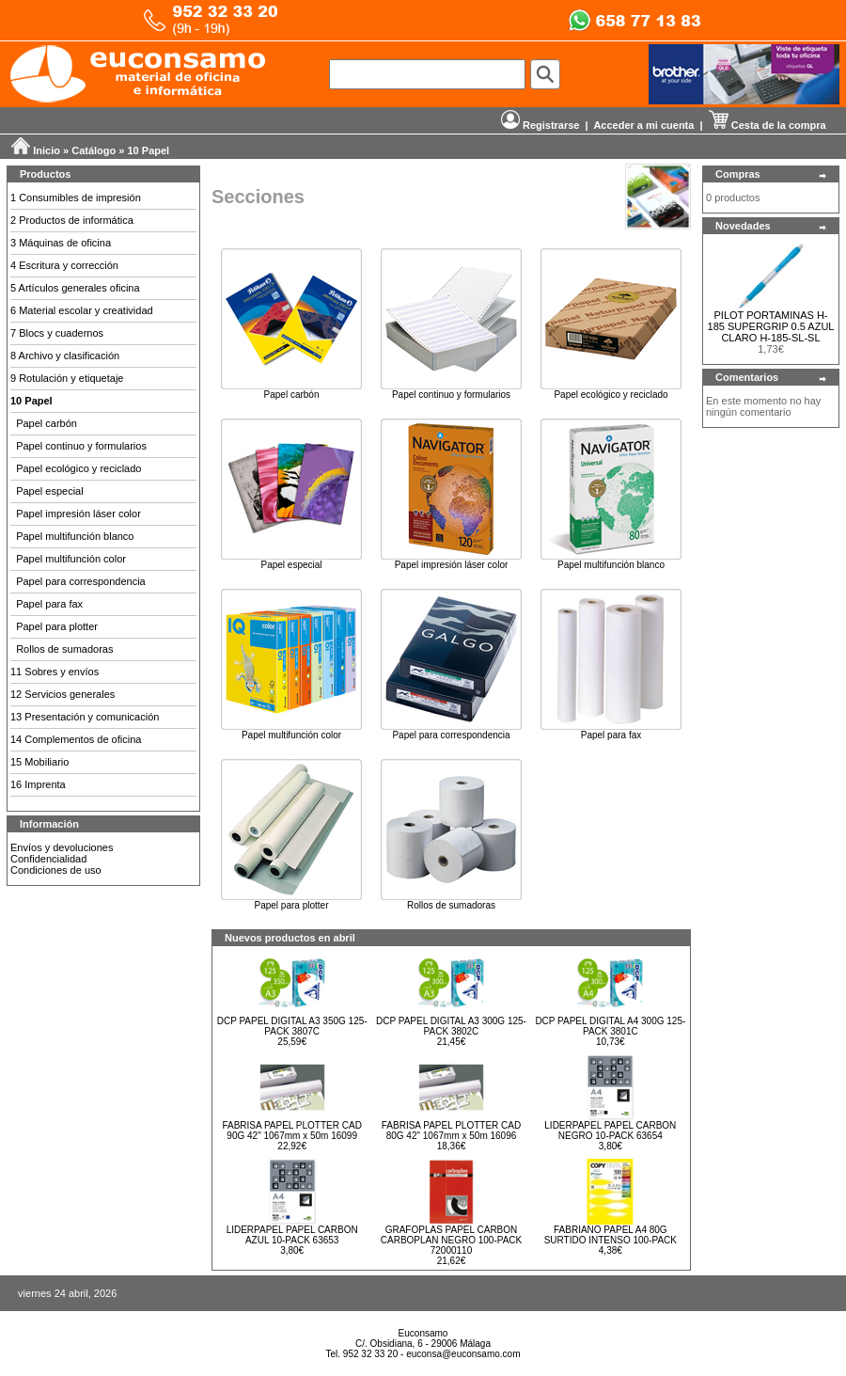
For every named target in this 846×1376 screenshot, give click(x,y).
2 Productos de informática (71, 220)
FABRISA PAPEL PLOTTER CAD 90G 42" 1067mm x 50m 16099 (291, 1130)
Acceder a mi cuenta (643, 125)
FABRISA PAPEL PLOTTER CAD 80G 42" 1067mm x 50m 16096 (451, 1130)
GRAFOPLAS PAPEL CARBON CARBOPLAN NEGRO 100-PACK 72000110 (451, 1240)
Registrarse (540, 125)
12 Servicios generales (62, 694)
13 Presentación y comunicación (84, 716)
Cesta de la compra (767, 125)
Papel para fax (49, 603)
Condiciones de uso (56, 870)
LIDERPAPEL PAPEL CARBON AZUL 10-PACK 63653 (292, 1235)
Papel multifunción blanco (74, 536)
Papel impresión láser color (78, 513)
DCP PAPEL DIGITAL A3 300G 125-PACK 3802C (451, 1026)
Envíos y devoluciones (61, 847)
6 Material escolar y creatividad (81, 310)
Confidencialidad (48, 858)
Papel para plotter (57, 626)
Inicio (46, 150)
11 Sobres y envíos (54, 671)
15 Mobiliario (39, 761)
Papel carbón (46, 423)
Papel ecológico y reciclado (78, 468)
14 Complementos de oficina (75, 739)
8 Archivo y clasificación (64, 355)
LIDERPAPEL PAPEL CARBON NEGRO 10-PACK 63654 (610, 1130)
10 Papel (149, 150)
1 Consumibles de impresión (75, 197)
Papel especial (50, 491)
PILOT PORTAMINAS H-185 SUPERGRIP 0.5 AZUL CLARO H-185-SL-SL (771, 326)
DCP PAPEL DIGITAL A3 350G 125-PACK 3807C (292, 1026)
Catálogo (93, 150)
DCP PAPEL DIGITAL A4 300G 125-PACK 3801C (610, 1026)
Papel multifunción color (71, 558)
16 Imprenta (38, 784)
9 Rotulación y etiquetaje (66, 378)
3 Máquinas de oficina (60, 242)
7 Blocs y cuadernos (56, 333)
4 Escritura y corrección (64, 265)
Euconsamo (423, 1333)
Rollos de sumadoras (64, 649)
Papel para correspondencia (81, 581)
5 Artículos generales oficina (75, 287)
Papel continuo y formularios (81, 445)
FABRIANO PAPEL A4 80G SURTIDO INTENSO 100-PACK (610, 1235)
